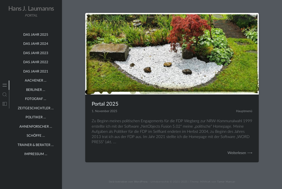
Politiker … (36, 117)
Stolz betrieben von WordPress (128, 181)
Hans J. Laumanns (31, 9)
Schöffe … (36, 135)
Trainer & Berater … (36, 145)
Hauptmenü (244, 111)
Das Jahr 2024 (35, 44)
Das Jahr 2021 (35, 71)
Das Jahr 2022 (35, 62)
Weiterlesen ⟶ (240, 153)
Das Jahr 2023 (35, 53)
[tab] (4, 85)
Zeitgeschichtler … (36, 108)
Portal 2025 (105, 104)
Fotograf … (35, 99)
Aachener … (35, 80)
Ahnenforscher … (35, 126)
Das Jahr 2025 (35, 35)
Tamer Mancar (226, 181)
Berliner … (35, 90)
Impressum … (35, 154)
